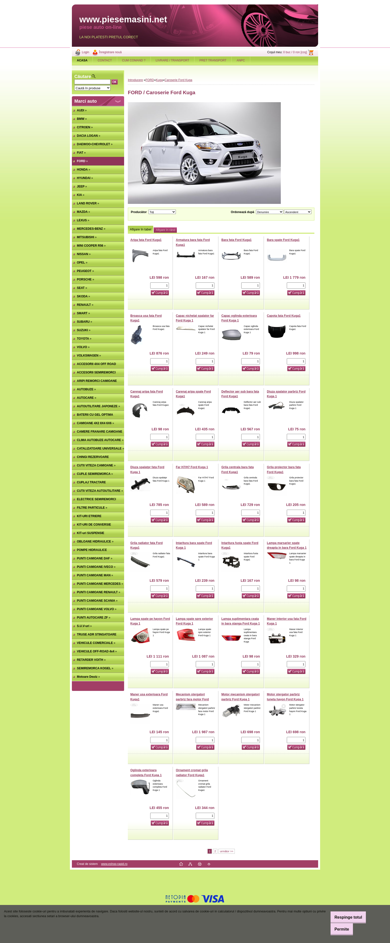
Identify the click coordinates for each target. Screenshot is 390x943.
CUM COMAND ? (134, 60)
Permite (336, 929)
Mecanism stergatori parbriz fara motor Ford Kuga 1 (192, 699)
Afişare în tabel (140, 229)
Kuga (159, 80)
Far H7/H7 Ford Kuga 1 (192, 467)
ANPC (241, 60)
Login (85, 52)
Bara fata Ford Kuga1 (236, 240)
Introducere (135, 80)
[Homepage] (82, 60)
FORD (150, 80)
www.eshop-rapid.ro (114, 864)
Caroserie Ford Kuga (178, 80)
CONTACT (105, 60)
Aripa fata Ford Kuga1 (145, 240)
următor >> (226, 851)
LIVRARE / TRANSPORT (172, 60)
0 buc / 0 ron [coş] (295, 52)
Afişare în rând (165, 230)
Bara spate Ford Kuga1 (283, 240)
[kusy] (159, 285)
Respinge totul (343, 917)
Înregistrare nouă (110, 52)
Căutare (82, 76)
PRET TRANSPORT (213, 60)
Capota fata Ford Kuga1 (283, 315)
